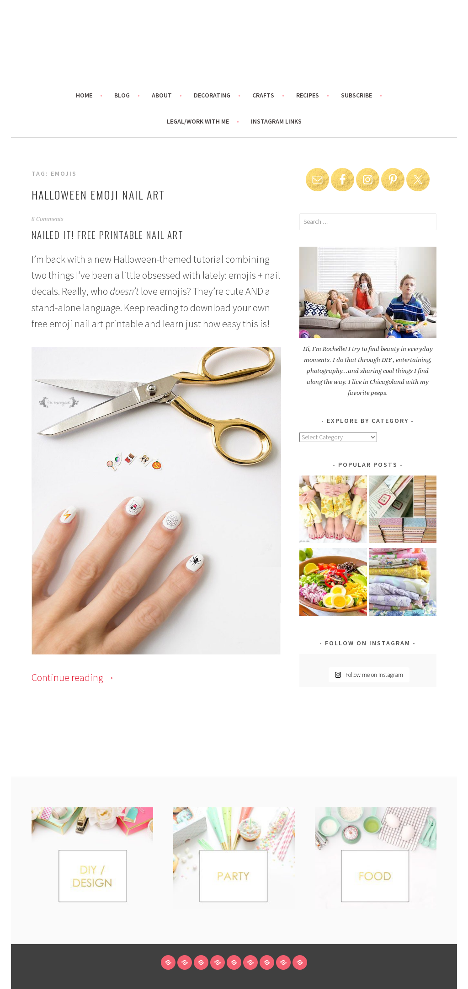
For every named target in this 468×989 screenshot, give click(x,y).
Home (84, 95)
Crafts (263, 95)
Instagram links (276, 121)
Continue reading (73, 677)
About (162, 95)
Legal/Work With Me (198, 121)
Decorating (212, 95)
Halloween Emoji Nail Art (98, 194)
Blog (122, 95)
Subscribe (356, 95)
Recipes (307, 95)
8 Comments (48, 219)
